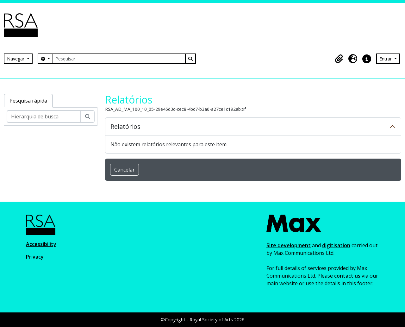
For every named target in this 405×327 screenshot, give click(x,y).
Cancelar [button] (124, 169)
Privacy (35, 256)
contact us (347, 275)
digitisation (336, 245)
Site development (288, 245)
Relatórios (125, 126)
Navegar (16, 59)
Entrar (386, 59)
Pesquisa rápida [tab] (28, 100)
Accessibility (41, 244)
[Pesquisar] (119, 58)
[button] (339, 59)
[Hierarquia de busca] (44, 116)
